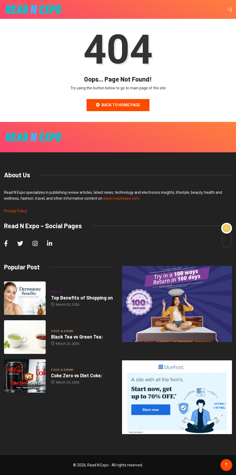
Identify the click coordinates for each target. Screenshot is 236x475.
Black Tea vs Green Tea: (77, 337)
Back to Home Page (118, 105)
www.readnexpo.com (121, 198)
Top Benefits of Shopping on (82, 298)
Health (57, 292)
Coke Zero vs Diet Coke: (76, 375)
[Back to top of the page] (226, 465)
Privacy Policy (15, 211)
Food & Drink (62, 331)
